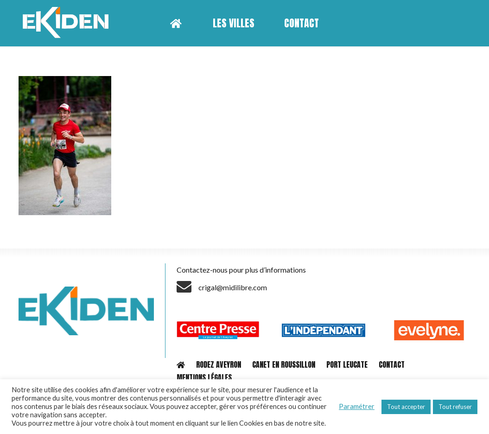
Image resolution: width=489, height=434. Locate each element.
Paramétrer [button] (357, 406)
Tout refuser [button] (455, 406)
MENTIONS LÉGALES (204, 377)
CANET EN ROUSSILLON (283, 364)
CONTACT (392, 364)
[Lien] (69, 23)
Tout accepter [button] (406, 406)
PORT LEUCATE (347, 364)
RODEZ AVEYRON (218, 364)
